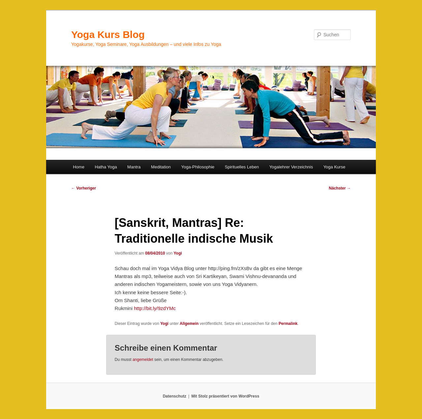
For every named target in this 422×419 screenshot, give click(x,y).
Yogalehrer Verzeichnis (291, 166)
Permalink (288, 323)
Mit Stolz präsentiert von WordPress (225, 396)
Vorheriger (83, 188)
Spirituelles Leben (242, 166)
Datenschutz (174, 396)
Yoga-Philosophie (198, 166)
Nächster (340, 188)
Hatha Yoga (106, 166)
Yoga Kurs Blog (108, 34)
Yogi (177, 253)
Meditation (161, 166)
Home (78, 166)
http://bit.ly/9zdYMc (155, 308)
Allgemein (189, 323)
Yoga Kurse (334, 166)
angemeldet (143, 359)
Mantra (133, 166)
